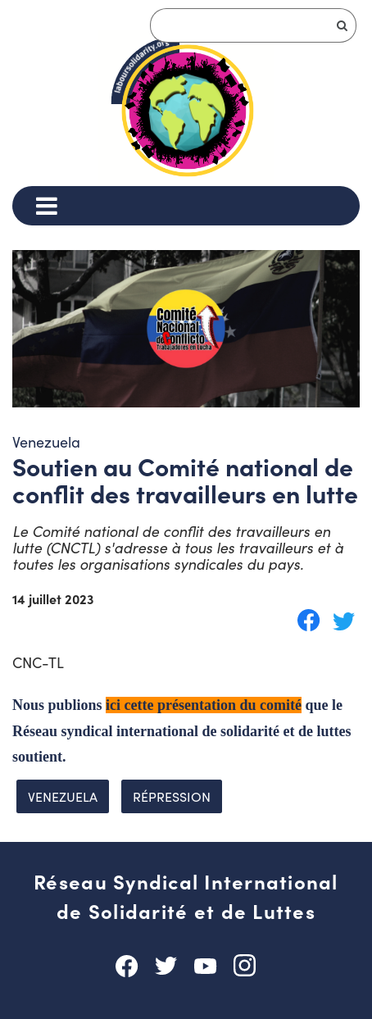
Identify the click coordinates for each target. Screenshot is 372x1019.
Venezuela (63, 796)
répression (172, 796)
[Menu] (46, 205)
